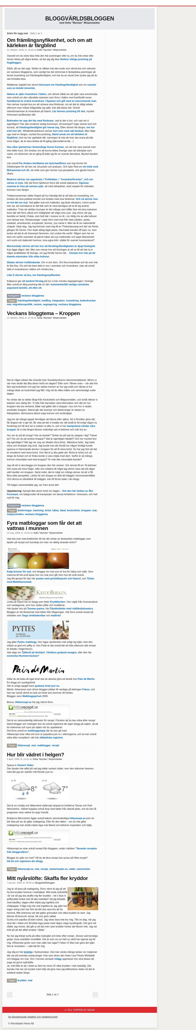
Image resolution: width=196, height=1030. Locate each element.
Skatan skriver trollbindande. (24, 262)
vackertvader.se (58, 869)
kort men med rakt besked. (69, 131)
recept (55, 745)
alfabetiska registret (51, 737)
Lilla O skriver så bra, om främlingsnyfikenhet (33, 275)
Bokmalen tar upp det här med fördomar (30, 120)
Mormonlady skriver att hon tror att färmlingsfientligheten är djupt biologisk (51, 246)
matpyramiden (15, 514)
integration (58, 300)
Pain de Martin (86, 679)
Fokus (86, 689)
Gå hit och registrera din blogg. (25, 861)
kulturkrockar (88, 300)
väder (72, 869)
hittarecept (23, 745)
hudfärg (46, 300)
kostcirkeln (73, 510)
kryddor (22, 980)
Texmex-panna (35, 608)
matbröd (55, 615)
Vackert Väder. (25, 765)
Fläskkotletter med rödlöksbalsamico (71, 608)
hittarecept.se (77, 818)
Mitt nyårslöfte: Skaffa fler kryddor (47, 878)
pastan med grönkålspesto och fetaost (58, 578)
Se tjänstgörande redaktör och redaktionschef (33, 1017)
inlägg (58, 959)
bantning (38, 510)
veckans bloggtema (32, 295)
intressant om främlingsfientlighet (58, 84)
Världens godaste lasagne (61, 652)
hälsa (55, 510)
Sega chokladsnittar (33, 615)
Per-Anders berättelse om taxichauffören (42, 163)
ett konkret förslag (33, 281)
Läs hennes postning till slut (68, 111)
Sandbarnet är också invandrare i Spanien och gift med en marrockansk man (51, 101)
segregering (50, 304)
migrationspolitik (22, 304)
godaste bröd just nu (47, 686)
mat (9, 304)
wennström (83, 869)
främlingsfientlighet (28, 300)
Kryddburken (57, 602)
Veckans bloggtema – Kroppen (43, 313)
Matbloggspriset (32, 696)
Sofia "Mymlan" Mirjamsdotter (52, 50)
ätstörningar (24, 510)
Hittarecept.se (23, 702)
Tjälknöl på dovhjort (33, 652)
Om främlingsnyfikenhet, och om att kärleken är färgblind (49, 42)
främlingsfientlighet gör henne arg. (39, 127)
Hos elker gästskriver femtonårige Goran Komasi (35, 147)
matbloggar (43, 745)
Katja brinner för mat (19, 571)
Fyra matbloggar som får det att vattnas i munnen (44, 525)
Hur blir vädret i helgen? (35, 754)
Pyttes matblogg (26, 642)
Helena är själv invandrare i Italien (26, 94)
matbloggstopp (36, 730)
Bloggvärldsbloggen (79, 18)
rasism (38, 304)
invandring (72, 300)
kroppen (86, 510)
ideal (63, 510)
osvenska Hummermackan (22, 656)
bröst (48, 510)
